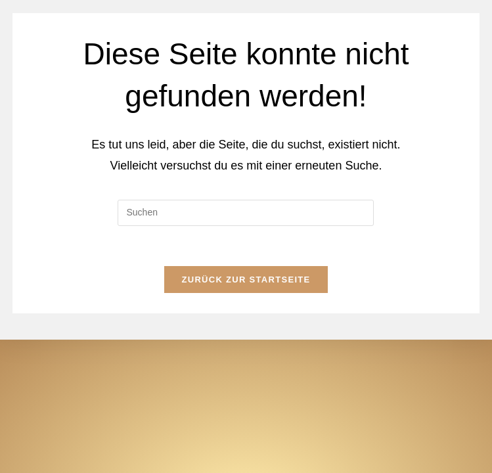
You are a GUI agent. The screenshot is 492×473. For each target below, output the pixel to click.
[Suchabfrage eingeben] (246, 213)
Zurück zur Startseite (245, 279)
